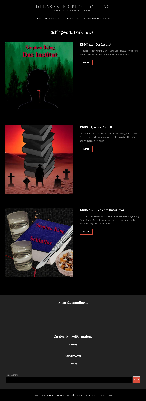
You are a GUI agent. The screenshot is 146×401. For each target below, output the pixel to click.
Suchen (136, 380)
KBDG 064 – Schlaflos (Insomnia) (102, 210)
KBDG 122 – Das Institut (95, 44)
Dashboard (88, 395)
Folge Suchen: (12, 375)
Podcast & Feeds (52, 19)
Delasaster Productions (73, 6)
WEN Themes (107, 395)
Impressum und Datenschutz (97, 19)
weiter (88, 63)
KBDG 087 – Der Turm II (96, 127)
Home (38, 19)
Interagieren (72, 19)
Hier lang (73, 364)
